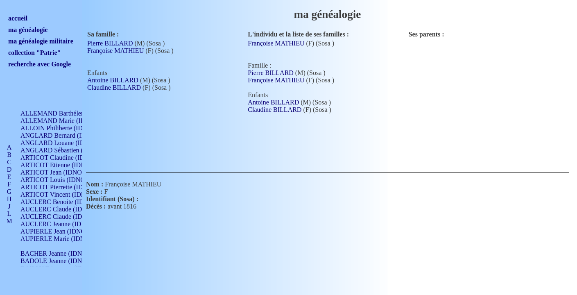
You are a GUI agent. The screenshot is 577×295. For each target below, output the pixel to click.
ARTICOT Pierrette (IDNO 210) (63, 187)
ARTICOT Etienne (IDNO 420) (62, 164)
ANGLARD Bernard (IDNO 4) (61, 135)
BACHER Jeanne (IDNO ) (55, 253)
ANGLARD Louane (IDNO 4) (60, 142)
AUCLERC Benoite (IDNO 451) (63, 201)
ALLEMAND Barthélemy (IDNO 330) (71, 113)
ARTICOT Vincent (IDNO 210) (62, 194)
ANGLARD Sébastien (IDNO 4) (63, 150)
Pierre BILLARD (110, 43)
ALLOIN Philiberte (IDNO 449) (63, 128)
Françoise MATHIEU (115, 50)
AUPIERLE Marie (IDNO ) (56, 238)
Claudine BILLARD (114, 87)
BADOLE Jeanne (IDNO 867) (60, 260)
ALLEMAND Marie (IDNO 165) (64, 120)
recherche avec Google (39, 64)
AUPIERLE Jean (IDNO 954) (59, 231)
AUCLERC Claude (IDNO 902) (62, 209)
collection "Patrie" (34, 52)
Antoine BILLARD (112, 80)
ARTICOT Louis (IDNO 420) (59, 179)
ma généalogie (28, 29)
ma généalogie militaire (40, 41)
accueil (17, 18)
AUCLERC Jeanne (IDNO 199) (62, 223)
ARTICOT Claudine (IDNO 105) (64, 157)
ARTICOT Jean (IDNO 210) (57, 172)
